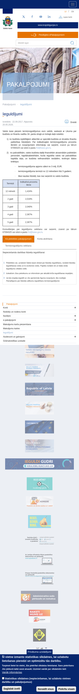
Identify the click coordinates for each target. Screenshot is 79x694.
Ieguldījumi (26, 104)
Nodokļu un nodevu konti (14, 312)
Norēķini (7, 316)
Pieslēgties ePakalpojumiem (51, 35)
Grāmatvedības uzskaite (14, 341)
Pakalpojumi (11, 304)
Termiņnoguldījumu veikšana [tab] (18, 246)
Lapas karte (67, 17)
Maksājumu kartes (11, 328)
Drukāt (73, 122)
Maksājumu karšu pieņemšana (17, 324)
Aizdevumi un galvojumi (14, 337)
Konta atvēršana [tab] (44, 239)
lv (66, 12)
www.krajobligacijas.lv (48, 25)
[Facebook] (32, 17)
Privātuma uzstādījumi (39, 655)
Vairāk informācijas (12, 676)
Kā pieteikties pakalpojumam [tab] (18, 239)
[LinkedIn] (49, 17)
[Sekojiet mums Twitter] (23, 17)
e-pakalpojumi (9, 320)
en (72, 12)
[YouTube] (40, 17)
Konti (5, 307)
